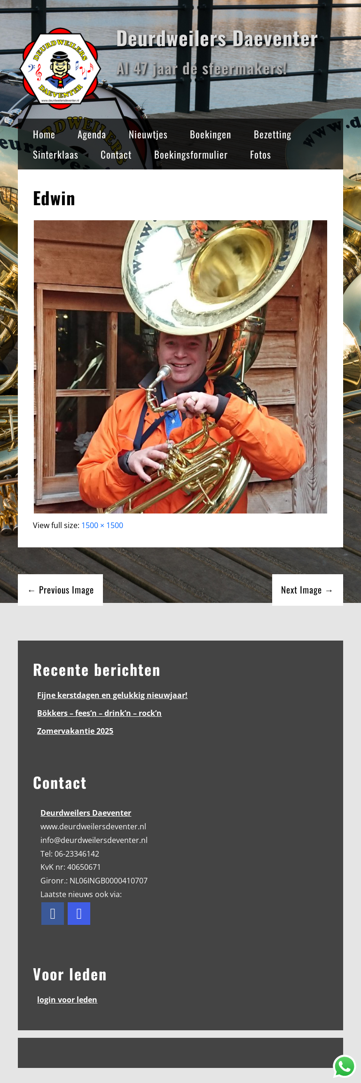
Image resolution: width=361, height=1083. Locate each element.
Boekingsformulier (191, 154)
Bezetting (272, 134)
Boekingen (210, 134)
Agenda (92, 134)
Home (44, 134)
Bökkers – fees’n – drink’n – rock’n (99, 713)
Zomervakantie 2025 (75, 731)
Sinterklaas (55, 154)
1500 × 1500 (102, 525)
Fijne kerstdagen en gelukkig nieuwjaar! (112, 695)
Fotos (260, 154)
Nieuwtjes (148, 134)
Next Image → (307, 589)
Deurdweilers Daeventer (217, 37)
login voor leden (67, 1000)
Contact (116, 154)
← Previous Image (60, 589)
